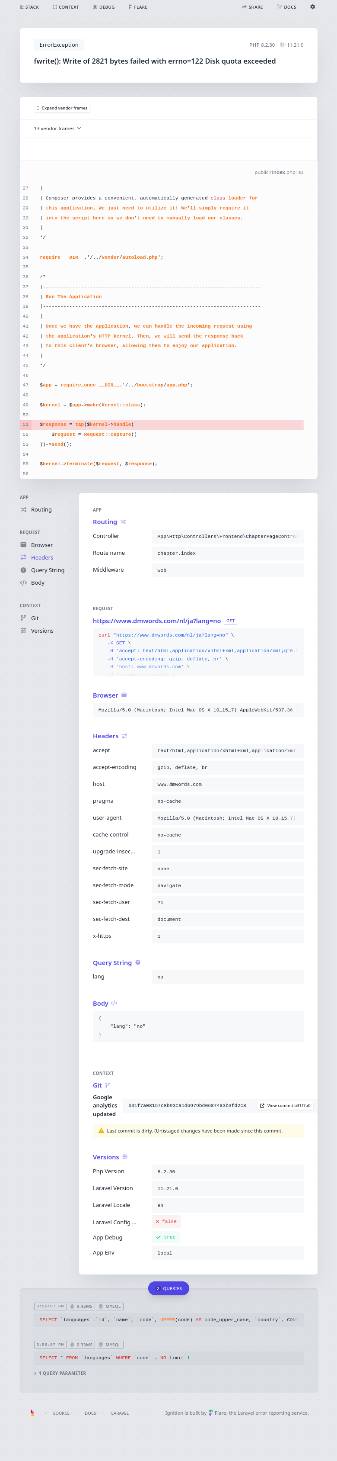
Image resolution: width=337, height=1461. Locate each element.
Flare (217, 1413)
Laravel (120, 1413)
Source (61, 1413)
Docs (90, 1413)
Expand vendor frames (62, 108)
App (24, 497)
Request (30, 532)
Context (30, 605)
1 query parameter (60, 1374)
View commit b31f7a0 (285, 1105)
